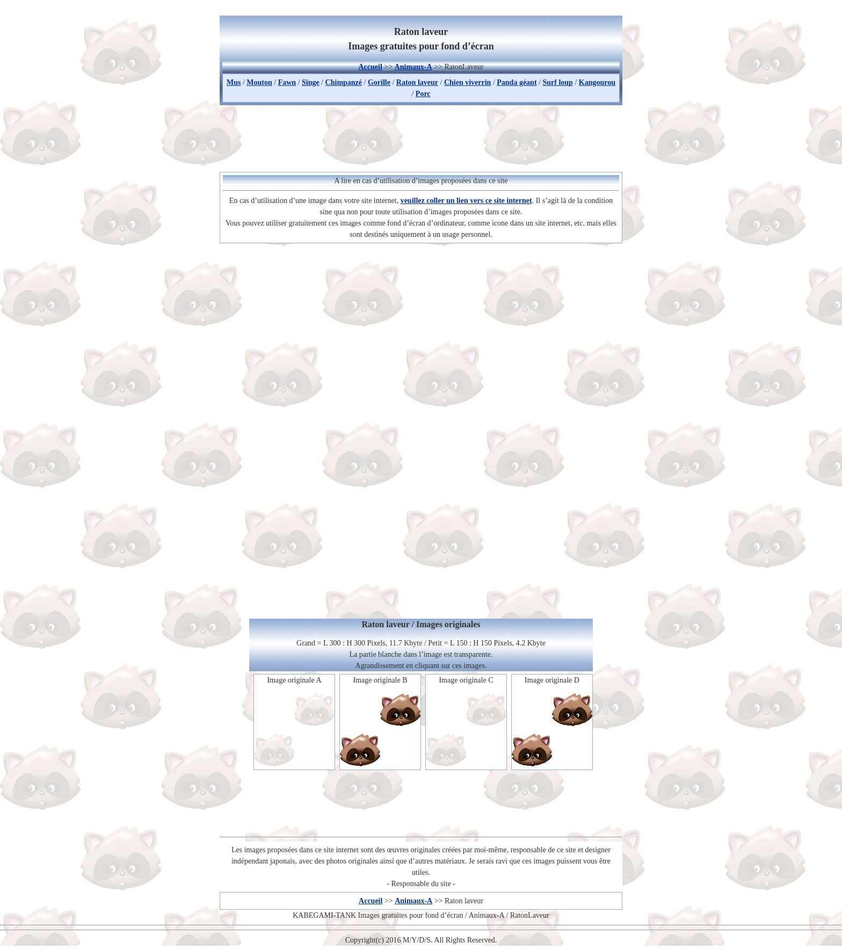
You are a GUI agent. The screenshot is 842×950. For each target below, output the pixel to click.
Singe (311, 82)
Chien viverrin (467, 82)
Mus (234, 82)
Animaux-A (413, 67)
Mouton (259, 82)
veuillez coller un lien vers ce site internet (466, 201)
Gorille (379, 82)
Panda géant (516, 82)
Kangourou (597, 82)
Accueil (370, 67)
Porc (423, 94)
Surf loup (557, 82)
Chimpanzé (343, 82)
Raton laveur (417, 82)
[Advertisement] (421, 137)
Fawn (287, 82)
